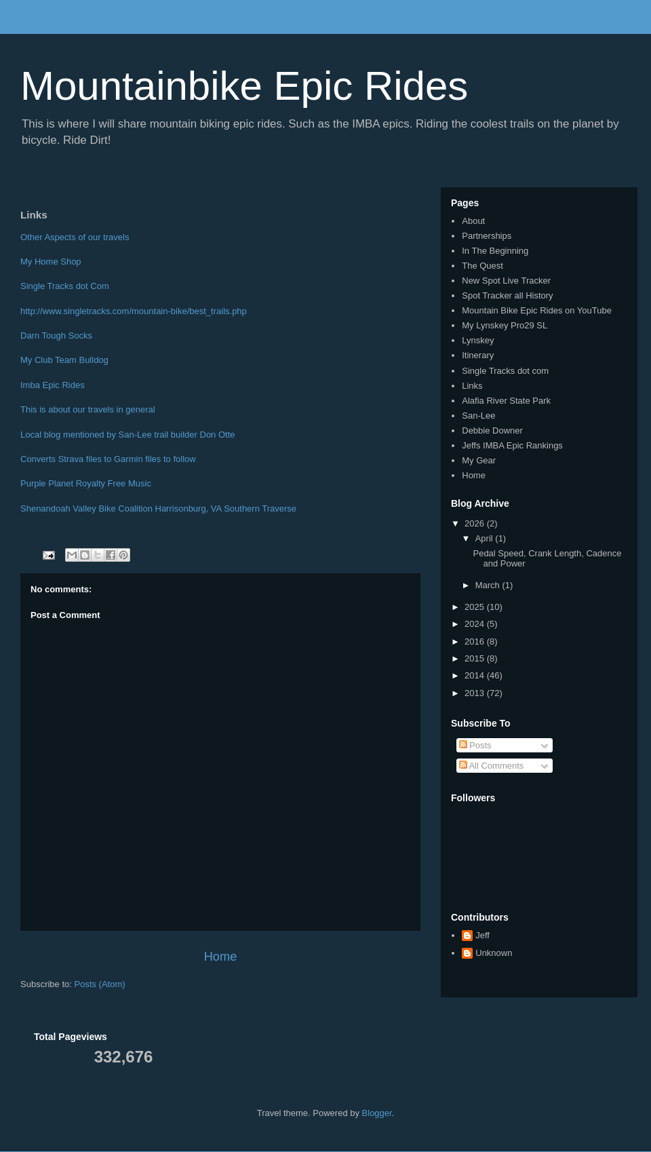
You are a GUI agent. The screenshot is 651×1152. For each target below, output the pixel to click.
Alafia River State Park (506, 401)
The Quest (482, 266)
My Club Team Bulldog (64, 360)
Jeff (482, 935)
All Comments (491, 766)
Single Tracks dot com (505, 371)
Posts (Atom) (100, 984)
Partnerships (486, 236)
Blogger (377, 1113)
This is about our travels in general (88, 409)
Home (220, 956)
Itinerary (478, 355)
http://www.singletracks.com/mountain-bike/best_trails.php (133, 311)
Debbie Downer (492, 430)
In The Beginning (495, 251)
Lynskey (478, 340)
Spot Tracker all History (507, 295)
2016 (476, 641)
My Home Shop (51, 261)
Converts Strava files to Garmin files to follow (108, 459)
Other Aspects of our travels (74, 237)
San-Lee (478, 415)
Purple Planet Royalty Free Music (85, 483)
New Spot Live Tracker (506, 280)
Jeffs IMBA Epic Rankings (512, 445)
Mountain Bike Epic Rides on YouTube (537, 310)
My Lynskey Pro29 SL (504, 325)
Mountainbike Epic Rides (244, 86)
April (485, 538)
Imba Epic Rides (52, 385)
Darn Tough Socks (56, 335)
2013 (476, 693)
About (473, 221)
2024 (476, 624)
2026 (476, 523)
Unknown (493, 953)
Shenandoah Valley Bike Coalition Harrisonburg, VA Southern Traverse (158, 508)
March (488, 585)
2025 (476, 607)
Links (472, 386)
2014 (476, 675)
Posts (475, 745)
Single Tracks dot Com (64, 286)
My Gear (479, 460)
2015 (476, 658)
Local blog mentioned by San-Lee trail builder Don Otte (128, 434)
